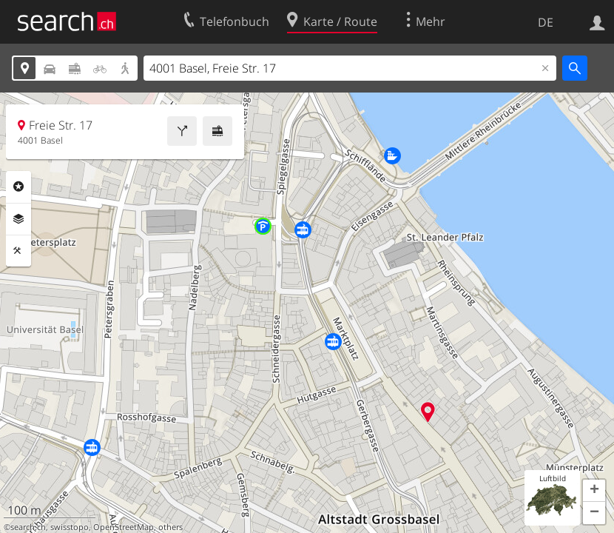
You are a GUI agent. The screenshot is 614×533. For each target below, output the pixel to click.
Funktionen (18, 250)
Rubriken (18, 186)
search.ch (28, 527)
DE (545, 22)
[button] (594, 491)
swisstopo (69, 527)
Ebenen (18, 219)
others (170, 527)
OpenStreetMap (123, 527)
